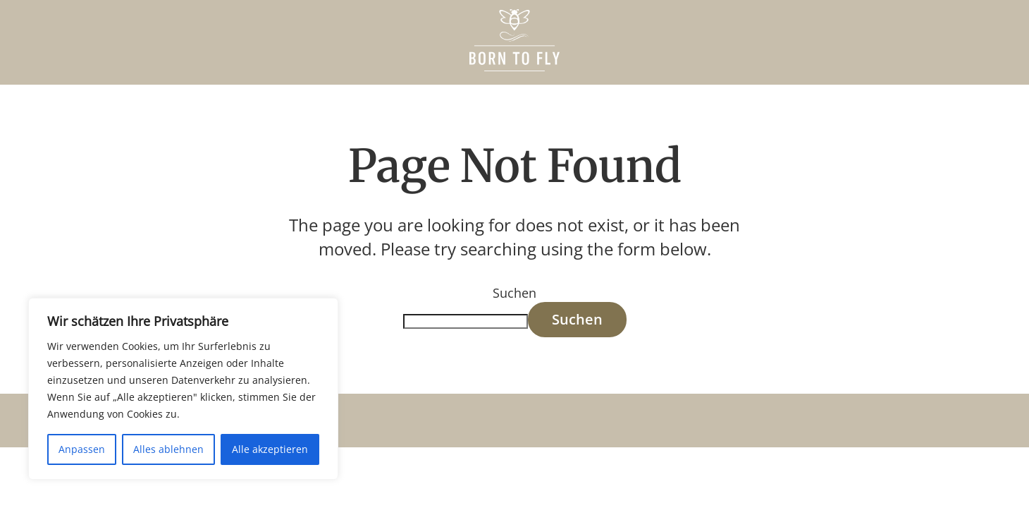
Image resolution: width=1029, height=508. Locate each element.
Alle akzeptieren (270, 449)
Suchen (514, 292)
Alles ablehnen (168, 449)
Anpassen (81, 449)
